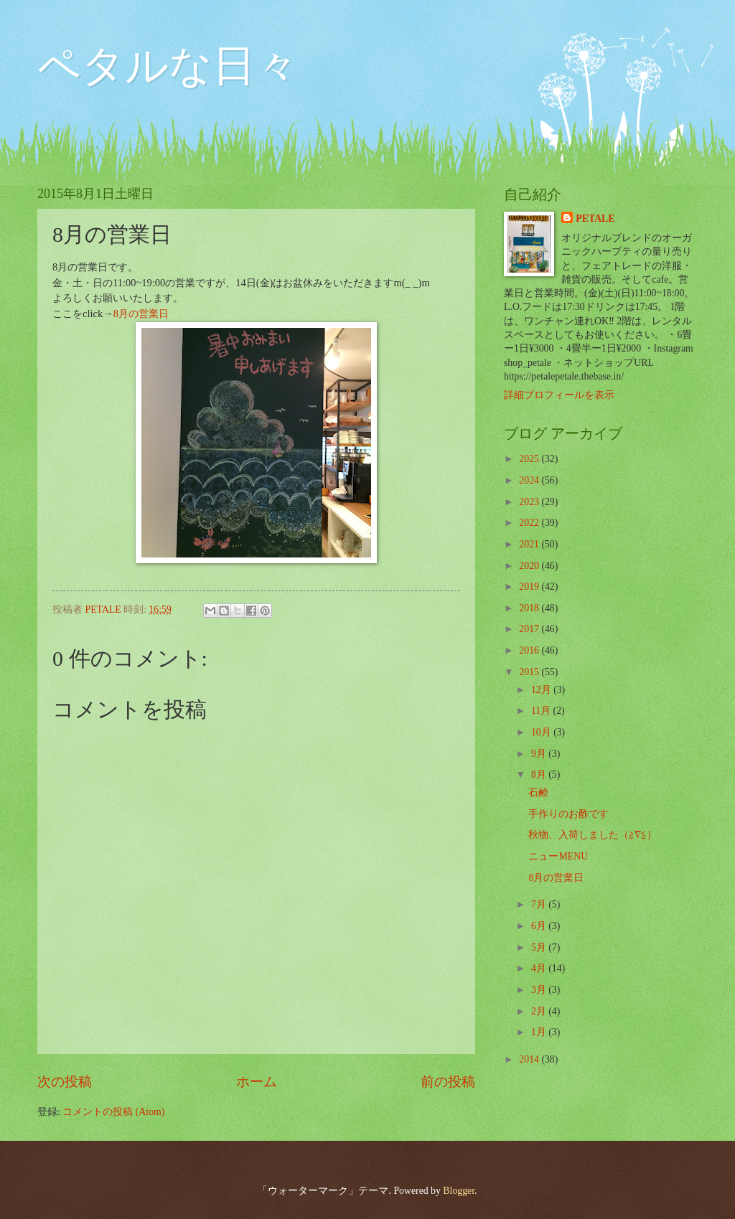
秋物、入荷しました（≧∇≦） (592, 834)
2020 (530, 565)
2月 (539, 1011)
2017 (530, 628)
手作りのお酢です (568, 814)
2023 (530, 501)
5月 (539, 947)
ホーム (256, 1081)
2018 (530, 608)
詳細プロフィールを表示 (559, 395)
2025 (530, 458)
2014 (530, 1059)
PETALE (595, 218)
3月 (539, 989)
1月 (539, 1032)
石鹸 (538, 792)
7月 (539, 904)
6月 (539, 926)
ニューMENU (558, 856)
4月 (539, 968)
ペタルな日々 (168, 66)
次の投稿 (64, 1081)
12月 (542, 689)
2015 (530, 672)
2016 (530, 650)
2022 (530, 522)
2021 (530, 544)
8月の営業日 (141, 313)
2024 (530, 480)
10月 (542, 732)
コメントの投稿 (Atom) (113, 1111)
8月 (539, 774)
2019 (530, 586)
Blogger (458, 1190)
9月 (539, 753)
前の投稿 (448, 1081)
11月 (542, 710)
